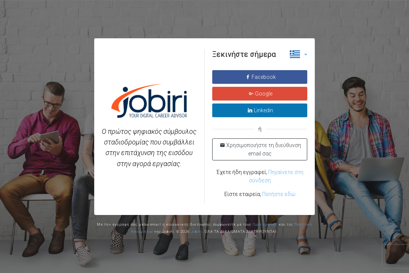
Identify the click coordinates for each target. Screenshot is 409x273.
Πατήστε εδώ (278, 194)
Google (260, 93)
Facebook (260, 77)
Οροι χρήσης (265, 224)
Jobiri (196, 231)
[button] (298, 54)
